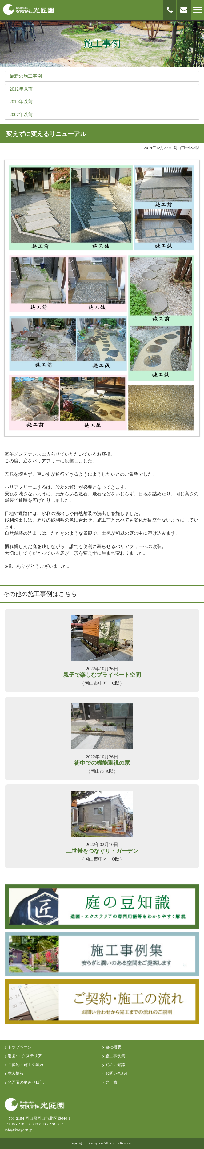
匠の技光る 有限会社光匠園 (28, 9)
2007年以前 (21, 114)
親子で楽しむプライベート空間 (102, 675)
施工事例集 (115, 1056)
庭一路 (111, 1082)
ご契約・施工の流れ (26, 1064)
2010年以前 (21, 101)
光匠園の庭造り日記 (26, 1082)
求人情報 (16, 1073)
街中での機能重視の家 (102, 763)
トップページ (20, 1047)
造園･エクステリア (25, 1056)
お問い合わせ (117, 1073)
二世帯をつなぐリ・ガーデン (102, 851)
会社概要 (113, 1047)
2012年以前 (21, 89)
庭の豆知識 (115, 1064)
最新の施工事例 (26, 76)
